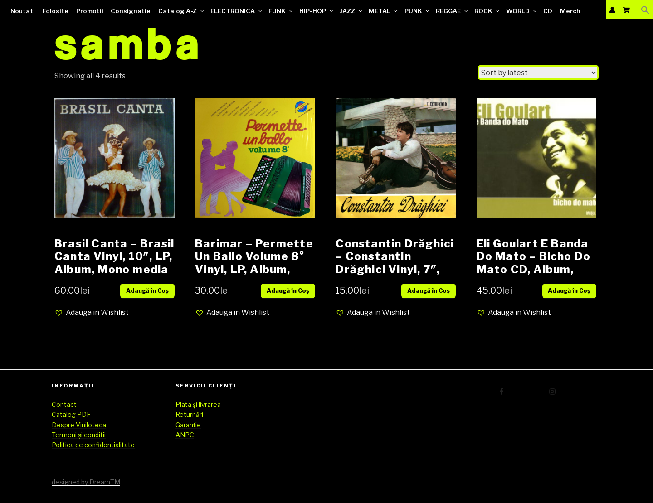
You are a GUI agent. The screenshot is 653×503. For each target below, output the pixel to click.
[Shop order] (538, 72)
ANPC (184, 435)
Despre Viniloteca (79, 425)
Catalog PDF (71, 414)
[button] (91, 312)
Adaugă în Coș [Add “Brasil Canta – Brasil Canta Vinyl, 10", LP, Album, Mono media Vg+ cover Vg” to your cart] (147, 290)
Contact (64, 404)
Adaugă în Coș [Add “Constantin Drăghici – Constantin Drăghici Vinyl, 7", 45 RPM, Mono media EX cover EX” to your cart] (428, 290)
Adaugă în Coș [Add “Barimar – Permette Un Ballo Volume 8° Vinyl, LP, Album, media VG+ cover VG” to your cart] (288, 290)
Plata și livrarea (198, 404)
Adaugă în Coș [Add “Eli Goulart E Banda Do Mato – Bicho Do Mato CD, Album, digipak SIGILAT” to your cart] (569, 290)
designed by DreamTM (86, 482)
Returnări (189, 414)
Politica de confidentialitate (93, 445)
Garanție (188, 425)
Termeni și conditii (79, 435)
